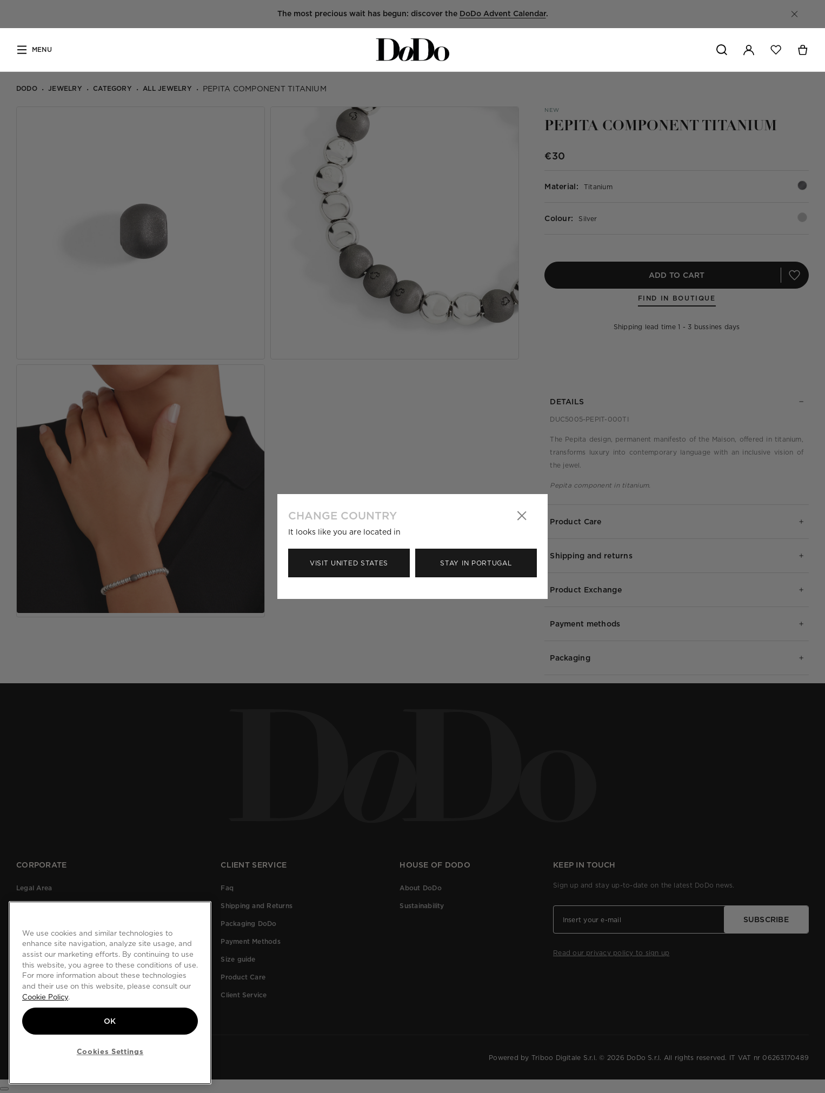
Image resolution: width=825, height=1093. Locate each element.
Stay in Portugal (475, 563)
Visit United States (349, 563)
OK (110, 1021)
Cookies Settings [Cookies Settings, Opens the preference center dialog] (110, 1051)
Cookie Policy (45, 996)
